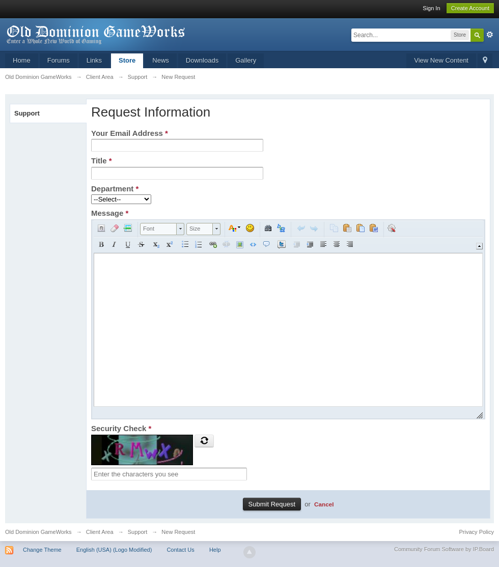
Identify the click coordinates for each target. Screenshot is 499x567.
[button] (101, 228)
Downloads (202, 60)
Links (94, 60)
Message (109, 213)
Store (127, 60)
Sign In (431, 8)
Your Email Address (129, 133)
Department (114, 188)
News (160, 60)
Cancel (324, 504)
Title (101, 160)
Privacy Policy (476, 532)
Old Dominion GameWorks (38, 532)
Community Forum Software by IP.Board (444, 549)
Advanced (490, 35)
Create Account (470, 8)
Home (22, 60)
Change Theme (42, 550)
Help (215, 550)
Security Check (121, 428)
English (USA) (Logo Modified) (114, 550)
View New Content (441, 60)
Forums (58, 60)
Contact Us (180, 550)
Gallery (245, 60)
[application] (288, 319)
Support (27, 113)
